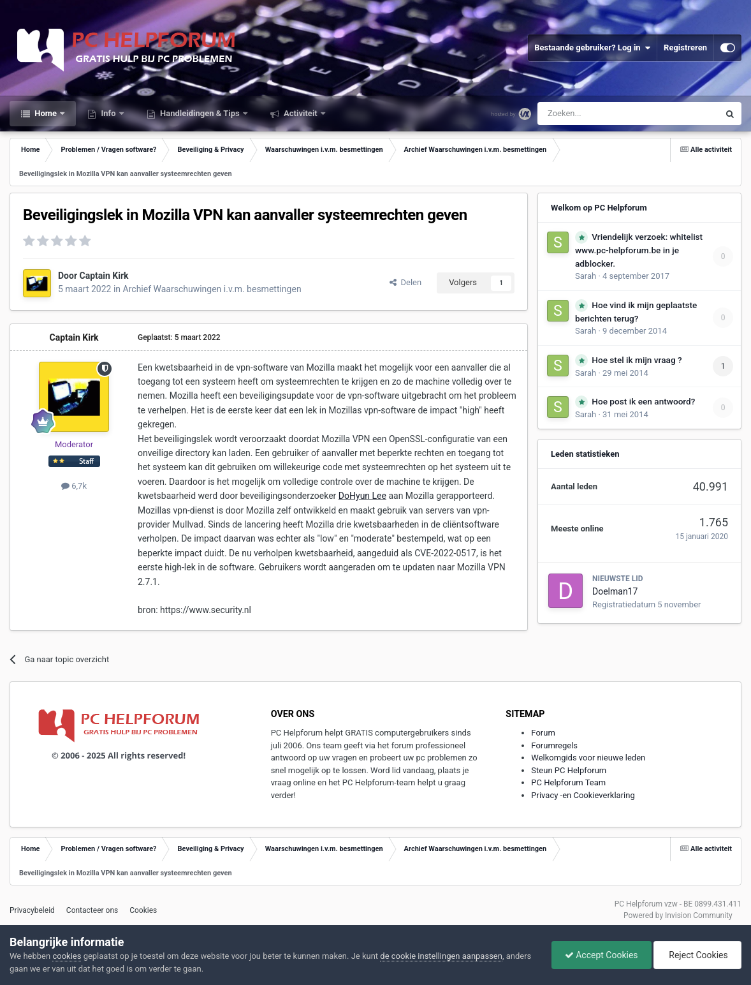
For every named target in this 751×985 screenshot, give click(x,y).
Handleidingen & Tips (200, 113)
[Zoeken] (601, 113)
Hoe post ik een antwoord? (643, 401)
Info (108, 113)
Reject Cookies (697, 955)
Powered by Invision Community (678, 915)
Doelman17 (615, 591)
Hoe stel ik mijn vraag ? (637, 360)
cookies (66, 956)
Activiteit (300, 113)
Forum (543, 732)
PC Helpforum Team (568, 782)
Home (46, 113)
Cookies (143, 910)
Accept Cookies (601, 955)
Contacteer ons (92, 910)
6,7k (74, 486)
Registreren (685, 47)
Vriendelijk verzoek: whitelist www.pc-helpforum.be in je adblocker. (639, 250)
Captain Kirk (104, 275)
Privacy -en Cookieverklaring (582, 795)
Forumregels (554, 745)
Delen (405, 282)
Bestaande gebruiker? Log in (592, 47)
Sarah (585, 276)
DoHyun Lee (362, 496)
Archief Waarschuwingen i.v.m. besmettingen (212, 289)
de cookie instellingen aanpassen (441, 956)
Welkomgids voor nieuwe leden (588, 757)
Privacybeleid (32, 910)
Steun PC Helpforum (568, 770)
